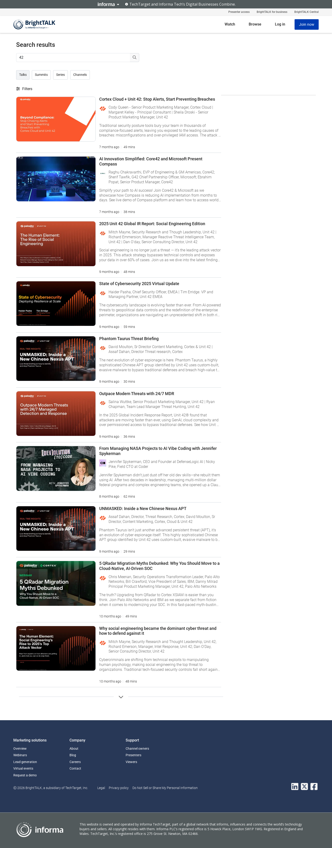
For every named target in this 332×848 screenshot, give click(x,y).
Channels (80, 75)
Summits (41, 75)
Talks (23, 75)
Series (60, 75)
